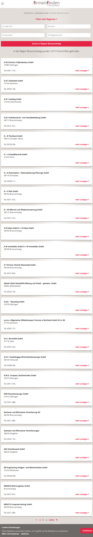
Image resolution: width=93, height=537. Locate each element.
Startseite (28, 13)
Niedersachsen (41, 13)
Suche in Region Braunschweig (46, 44)
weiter (53, 519)
